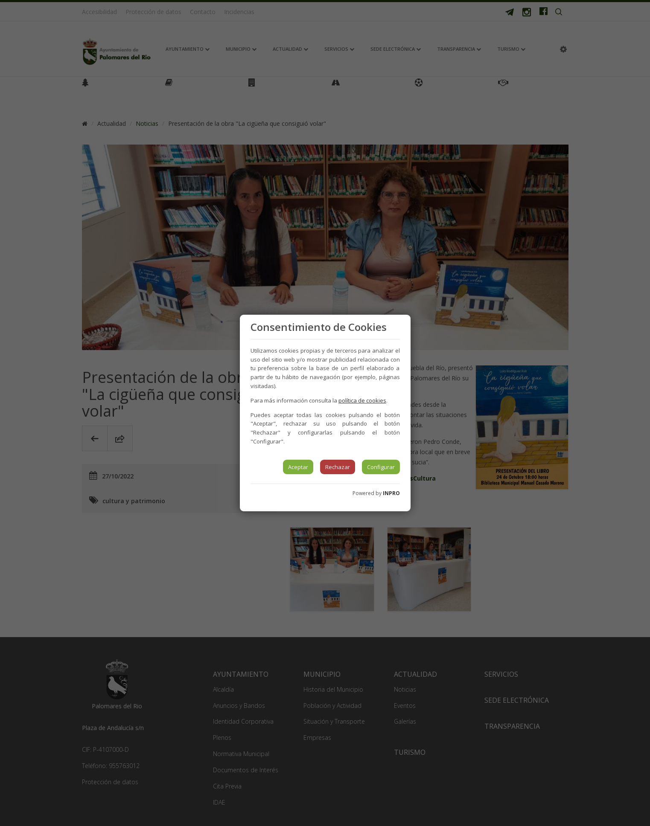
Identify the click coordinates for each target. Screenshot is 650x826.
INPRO (391, 493)
